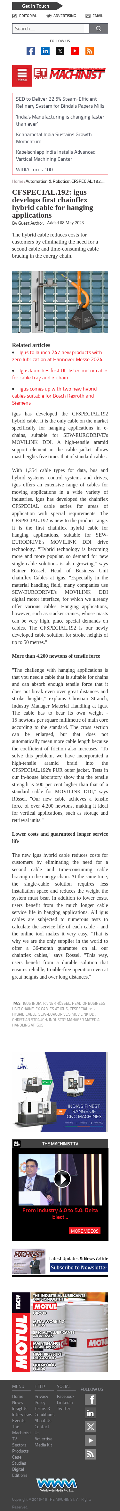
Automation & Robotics (47, 181)
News (17, 1402)
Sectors (19, 1445)
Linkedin (65, 1402)
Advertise (43, 1439)
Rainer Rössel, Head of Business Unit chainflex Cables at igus (58, 1006)
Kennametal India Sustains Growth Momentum (54, 138)
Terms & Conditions (45, 1411)
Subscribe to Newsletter (79, 1267)
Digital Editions (20, 1472)
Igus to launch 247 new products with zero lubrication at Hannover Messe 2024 (57, 356)
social (64, 1386)
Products (20, 1451)
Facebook (66, 1396)
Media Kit (43, 1445)
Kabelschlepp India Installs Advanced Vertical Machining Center (55, 155)
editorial (28, 15)
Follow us (60, 40)
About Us (43, 1420)
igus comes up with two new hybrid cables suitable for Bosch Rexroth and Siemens (54, 395)
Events (19, 1420)
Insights (20, 1408)
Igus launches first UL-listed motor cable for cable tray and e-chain (59, 374)
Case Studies (19, 1460)
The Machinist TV (21, 1432)
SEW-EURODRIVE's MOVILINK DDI (66, 1014)
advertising (64, 15)
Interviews (22, 1414)
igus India (32, 1003)
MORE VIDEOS (85, 1231)
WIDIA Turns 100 (34, 169)
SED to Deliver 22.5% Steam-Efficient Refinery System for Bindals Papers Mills (60, 102)
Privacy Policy (41, 1399)
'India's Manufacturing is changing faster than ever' (60, 120)
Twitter (63, 1408)
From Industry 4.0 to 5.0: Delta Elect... (60, 1213)
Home (17, 181)
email (97, 15)
